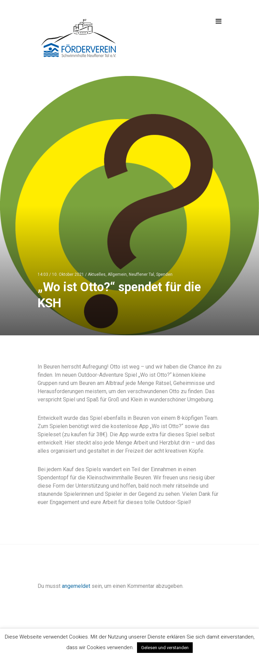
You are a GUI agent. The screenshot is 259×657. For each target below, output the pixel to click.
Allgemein (117, 274)
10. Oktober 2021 (68, 274)
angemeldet (76, 586)
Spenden (164, 274)
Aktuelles (97, 274)
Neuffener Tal (141, 274)
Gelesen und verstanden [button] (165, 647)
